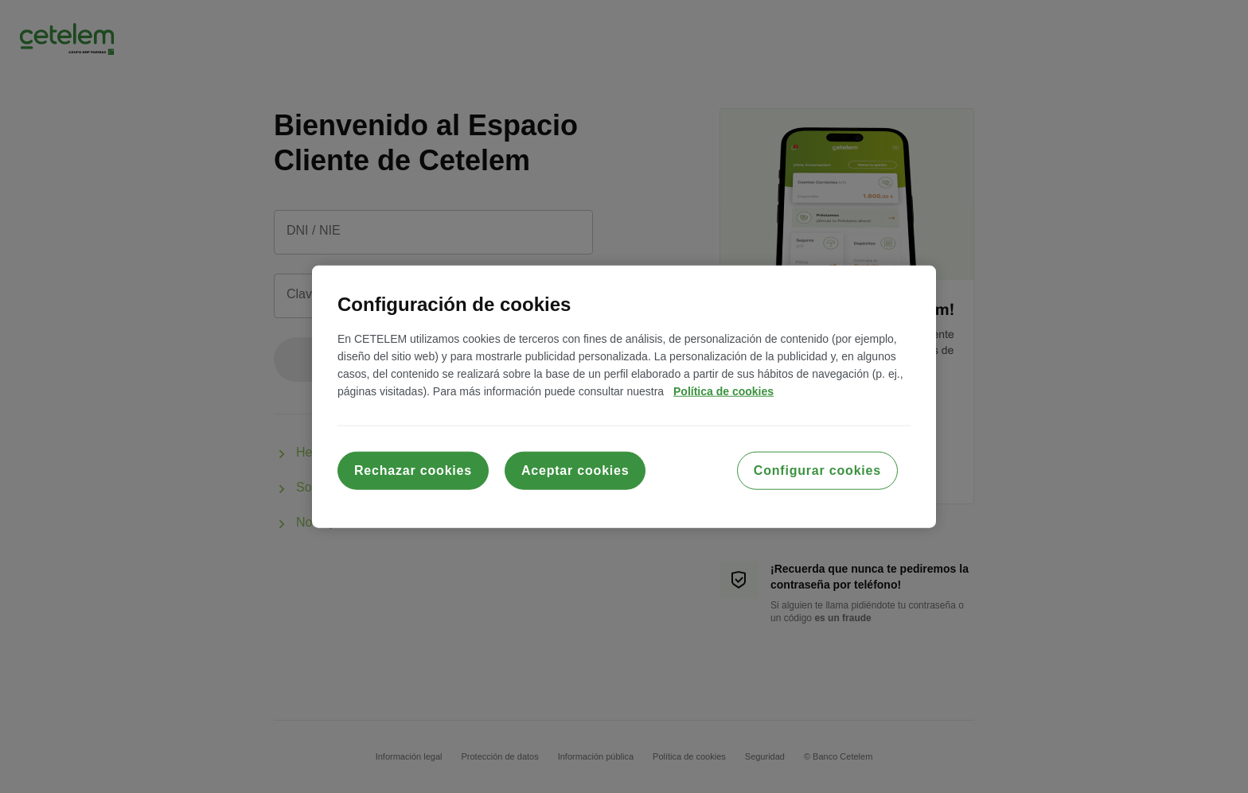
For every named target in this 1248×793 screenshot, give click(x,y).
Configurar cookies (817, 470)
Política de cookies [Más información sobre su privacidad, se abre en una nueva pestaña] (723, 391)
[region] (624, 396)
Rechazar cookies (413, 470)
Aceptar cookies (575, 470)
